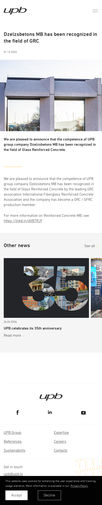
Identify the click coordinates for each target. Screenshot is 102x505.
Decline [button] (49, 495)
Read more (12, 335)
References (13, 441)
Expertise (61, 432)
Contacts (61, 450)
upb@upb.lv (13, 474)
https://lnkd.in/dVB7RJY (23, 221)
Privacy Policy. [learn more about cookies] (79, 485)
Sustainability (14, 450)
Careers (60, 441)
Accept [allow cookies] (16, 495)
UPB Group (12, 432)
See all (89, 246)
